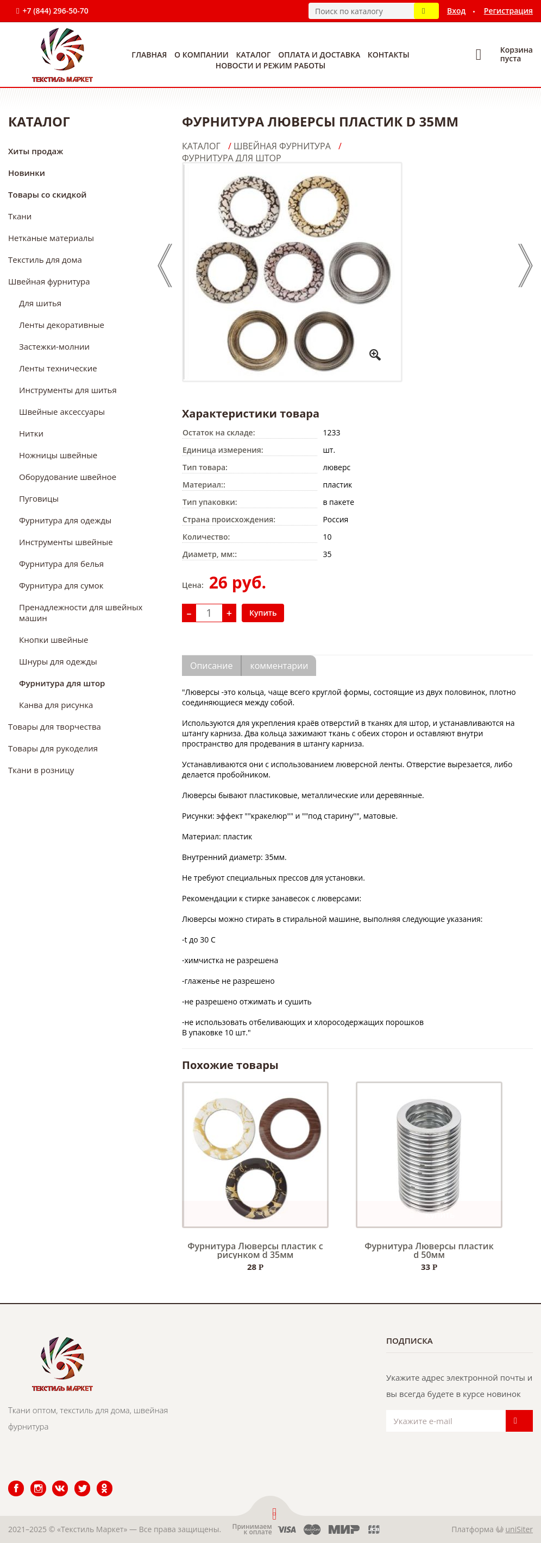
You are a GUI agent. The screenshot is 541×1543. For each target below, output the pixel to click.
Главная (149, 54)
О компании (201, 54)
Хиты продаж (35, 151)
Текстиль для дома (45, 259)
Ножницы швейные (58, 455)
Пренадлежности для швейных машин (80, 612)
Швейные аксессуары (62, 411)
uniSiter (519, 1529)
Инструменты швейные (66, 541)
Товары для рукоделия (53, 748)
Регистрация (508, 10)
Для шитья (40, 303)
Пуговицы (39, 498)
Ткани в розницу (41, 769)
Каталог (253, 54)
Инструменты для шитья (68, 389)
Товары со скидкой (47, 194)
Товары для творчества (54, 726)
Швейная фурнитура (49, 281)
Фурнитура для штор (62, 683)
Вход (456, 10)
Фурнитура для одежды (65, 520)
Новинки (26, 172)
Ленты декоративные (61, 324)
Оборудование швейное (67, 476)
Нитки (31, 433)
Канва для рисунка (56, 704)
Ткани (20, 216)
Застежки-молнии (54, 346)
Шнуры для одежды (58, 661)
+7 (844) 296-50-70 (55, 10)
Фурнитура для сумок (61, 585)
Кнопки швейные (54, 639)
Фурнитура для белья (61, 563)
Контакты (389, 54)
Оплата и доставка (319, 54)
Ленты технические (58, 368)
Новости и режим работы (270, 65)
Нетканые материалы (51, 237)
